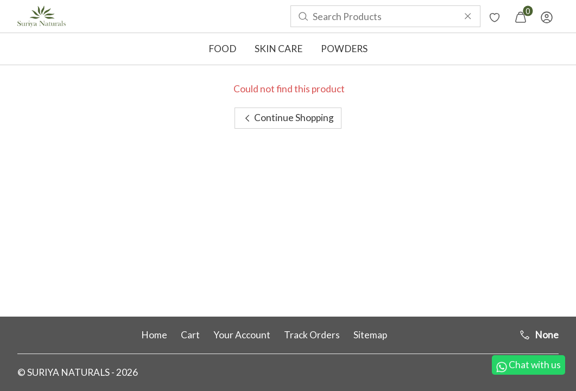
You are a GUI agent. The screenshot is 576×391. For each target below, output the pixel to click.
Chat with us (528, 366)
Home (154, 334)
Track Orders (312, 334)
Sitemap (370, 334)
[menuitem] (41, 16)
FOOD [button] (222, 48)
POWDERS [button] (344, 48)
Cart (190, 334)
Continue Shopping (288, 117)
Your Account (241, 334)
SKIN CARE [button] (278, 48)
